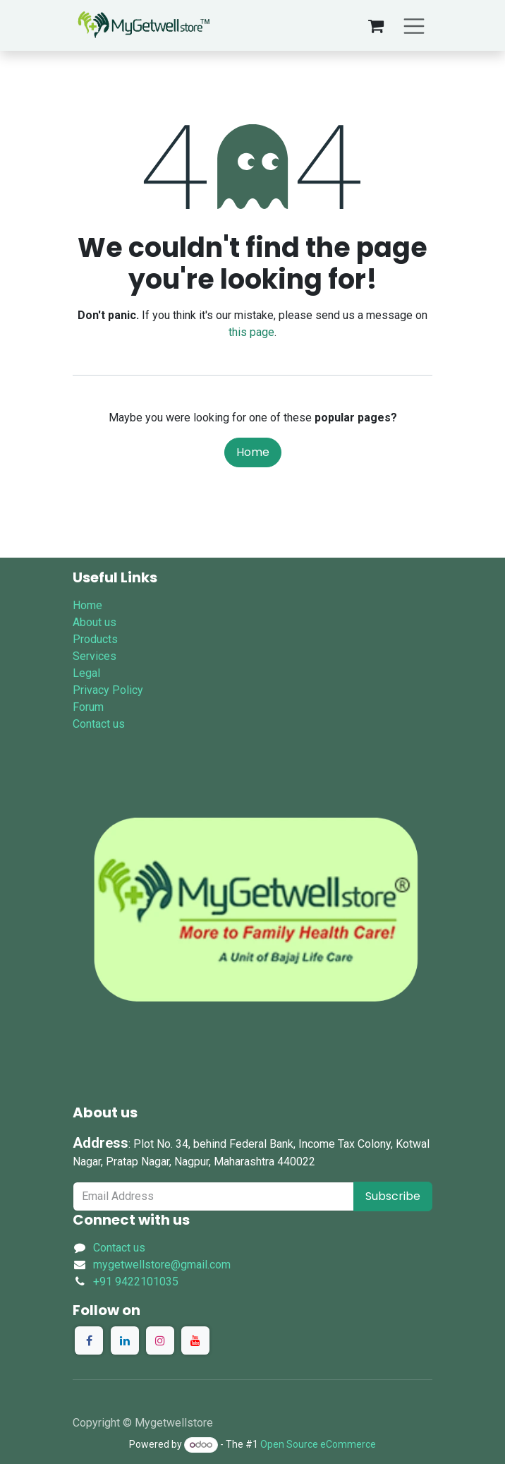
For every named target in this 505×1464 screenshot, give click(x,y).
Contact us (99, 724)
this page (251, 332)
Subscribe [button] (392, 1196)
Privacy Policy (108, 690)
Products (95, 639)
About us (94, 622)
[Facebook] (89, 1340)
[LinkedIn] (125, 1340)
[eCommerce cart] (376, 25)
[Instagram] (160, 1340)
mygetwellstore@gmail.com (162, 1264)
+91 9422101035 (135, 1281)
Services (94, 656)
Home (252, 452)
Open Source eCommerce (318, 1444)
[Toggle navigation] (414, 25)
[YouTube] (195, 1340)
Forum (88, 707)
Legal (86, 673)
